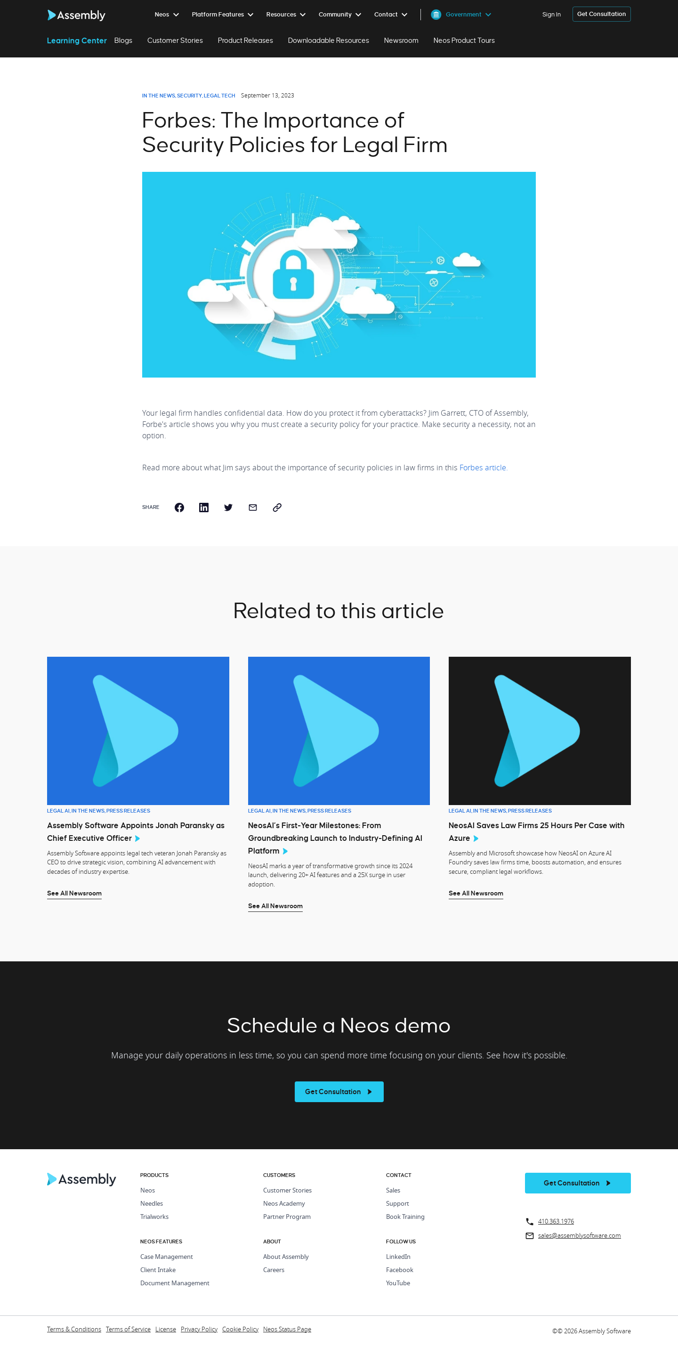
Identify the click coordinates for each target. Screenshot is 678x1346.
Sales (393, 1191)
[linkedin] (204, 507)
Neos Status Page (287, 1330)
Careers (273, 1270)
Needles (151, 1204)
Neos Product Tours (464, 40)
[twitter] (228, 507)
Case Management (166, 1257)
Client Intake (158, 1270)
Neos (147, 1191)
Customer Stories (175, 40)
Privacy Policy (199, 1330)
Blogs (123, 40)
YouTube (398, 1284)
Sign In (551, 14)
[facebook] (179, 507)
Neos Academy (284, 1204)
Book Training (405, 1217)
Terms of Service (128, 1330)
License (165, 1330)
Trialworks (154, 1217)
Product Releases (245, 40)
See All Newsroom (74, 893)
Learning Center (77, 40)
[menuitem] (169, 14)
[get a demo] (602, 14)
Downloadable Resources (328, 40)
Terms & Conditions (74, 1330)
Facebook (399, 1270)
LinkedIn (398, 1257)
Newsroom (401, 40)
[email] (253, 507)
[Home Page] (82, 1184)
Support (397, 1204)
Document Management (175, 1284)
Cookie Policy (240, 1330)
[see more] (339, 1091)
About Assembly (286, 1257)
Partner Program (287, 1217)
